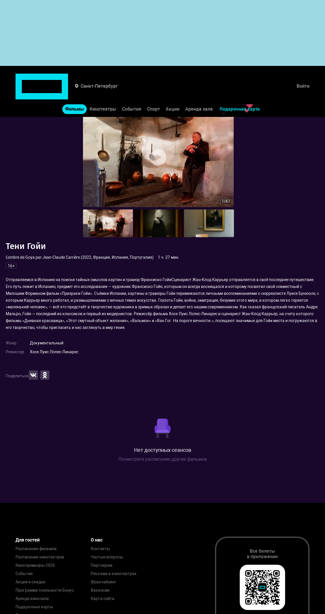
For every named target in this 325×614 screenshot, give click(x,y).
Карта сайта (103, 599)
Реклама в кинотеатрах (113, 574)
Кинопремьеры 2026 (35, 565)
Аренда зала (199, 91)
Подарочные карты (34, 607)
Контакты (100, 549)
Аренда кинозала (32, 599)
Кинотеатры (103, 91)
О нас (96, 540)
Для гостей (28, 540)
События (131, 91)
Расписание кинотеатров (40, 557)
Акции (172, 91)
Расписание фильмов (36, 549)
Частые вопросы (107, 557)
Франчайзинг (104, 582)
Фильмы (74, 91)
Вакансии (100, 590)
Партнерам (101, 565)
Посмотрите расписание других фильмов (162, 459)
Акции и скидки (30, 582)
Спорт (153, 91)
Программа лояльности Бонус (45, 590)
